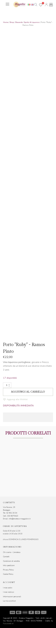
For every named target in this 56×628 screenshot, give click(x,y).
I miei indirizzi (8, 592)
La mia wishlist (9, 601)
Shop (12, 22)
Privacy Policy (8, 570)
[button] (15, 399)
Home (5, 22)
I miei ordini (7, 588)
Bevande (19, 22)
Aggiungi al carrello (28, 391)
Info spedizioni (9, 565)
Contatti (6, 556)
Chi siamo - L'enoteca (11, 552)
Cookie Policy (8, 574)
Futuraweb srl (8, 623)
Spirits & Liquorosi (32, 22)
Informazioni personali (12, 596)
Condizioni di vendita (11, 561)
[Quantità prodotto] (7, 385)
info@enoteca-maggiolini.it (19, 519)
